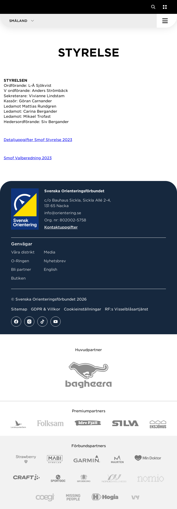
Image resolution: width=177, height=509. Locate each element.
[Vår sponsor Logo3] (45, 498)
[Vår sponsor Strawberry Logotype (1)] (26, 459)
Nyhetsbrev (55, 261)
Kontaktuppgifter (61, 227)
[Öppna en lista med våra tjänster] (164, 7)
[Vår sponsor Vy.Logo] (135, 498)
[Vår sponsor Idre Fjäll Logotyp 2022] (88, 424)
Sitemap (19, 309)
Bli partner (21, 269)
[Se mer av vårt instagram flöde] (29, 321)
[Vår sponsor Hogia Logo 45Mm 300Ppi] (105, 498)
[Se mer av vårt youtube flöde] (55, 321)
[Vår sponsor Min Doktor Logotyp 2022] (148, 459)
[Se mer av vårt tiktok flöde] (42, 321)
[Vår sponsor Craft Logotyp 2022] (26, 478)
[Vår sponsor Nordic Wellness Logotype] (114, 478)
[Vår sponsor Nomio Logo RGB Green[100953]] (150, 478)
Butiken (18, 278)
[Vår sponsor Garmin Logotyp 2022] (87, 459)
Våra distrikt (23, 252)
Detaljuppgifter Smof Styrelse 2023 (38, 140)
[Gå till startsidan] (12, 7)
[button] (78, 21)
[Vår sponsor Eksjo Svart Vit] (158, 424)
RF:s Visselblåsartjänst (126, 309)
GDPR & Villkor (45, 309)
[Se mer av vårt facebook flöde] (16, 321)
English (50, 269)
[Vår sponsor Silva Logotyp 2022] (125, 424)
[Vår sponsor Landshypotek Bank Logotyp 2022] (18, 424)
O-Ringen (20, 261)
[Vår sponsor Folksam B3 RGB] (50, 424)
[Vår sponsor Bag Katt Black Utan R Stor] (88, 375)
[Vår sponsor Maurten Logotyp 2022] (117, 459)
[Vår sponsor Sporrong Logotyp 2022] (84, 478)
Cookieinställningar (82, 309)
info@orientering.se (62, 213)
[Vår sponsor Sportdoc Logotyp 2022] (58, 478)
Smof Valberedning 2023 (28, 158)
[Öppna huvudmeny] (167, 21)
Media (49, 252)
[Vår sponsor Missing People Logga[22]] (73, 498)
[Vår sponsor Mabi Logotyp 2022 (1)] (54, 459)
